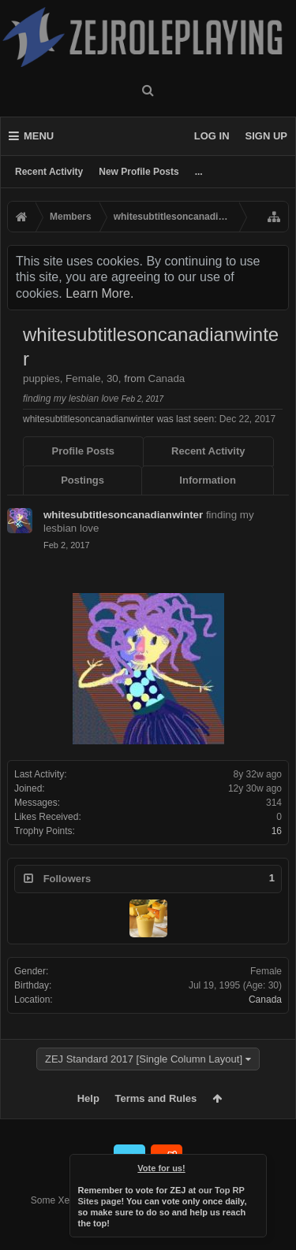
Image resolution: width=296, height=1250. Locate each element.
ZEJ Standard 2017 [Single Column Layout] (143, 1059)
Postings (82, 480)
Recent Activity (49, 171)
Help (88, 1098)
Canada (265, 999)
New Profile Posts (138, 171)
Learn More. (99, 293)
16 (277, 830)
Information (207, 480)
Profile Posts (83, 451)
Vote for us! (161, 1168)
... (199, 171)
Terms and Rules (156, 1098)
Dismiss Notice (255, 1165)
